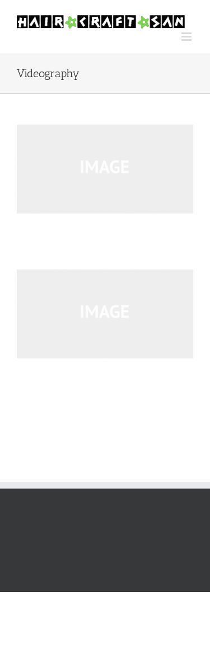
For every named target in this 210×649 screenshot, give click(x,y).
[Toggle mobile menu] (187, 36)
